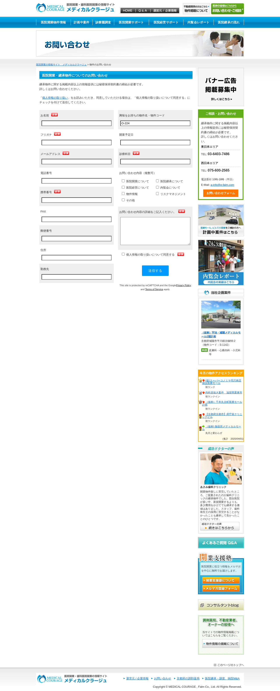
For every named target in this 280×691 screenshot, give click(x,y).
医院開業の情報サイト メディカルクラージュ (61, 64)
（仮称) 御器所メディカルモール (221, 428)
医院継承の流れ (229, 22)
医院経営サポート (166, 22)
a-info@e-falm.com (222, 184)
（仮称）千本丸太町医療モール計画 (222, 403)
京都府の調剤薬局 (188, 678)
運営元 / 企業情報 (137, 678)
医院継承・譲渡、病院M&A (222, 678)
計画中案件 (81, 22)
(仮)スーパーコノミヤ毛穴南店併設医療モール (221, 382)
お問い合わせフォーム (220, 193)
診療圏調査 (103, 22)
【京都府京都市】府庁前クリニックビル (222, 416)
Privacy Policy (183, 285)
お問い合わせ (162, 678)
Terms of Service (154, 289)
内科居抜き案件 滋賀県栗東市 (223, 392)
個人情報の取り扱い (55, 97)
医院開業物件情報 (53, 22)
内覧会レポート (198, 22)
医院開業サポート (131, 22)
